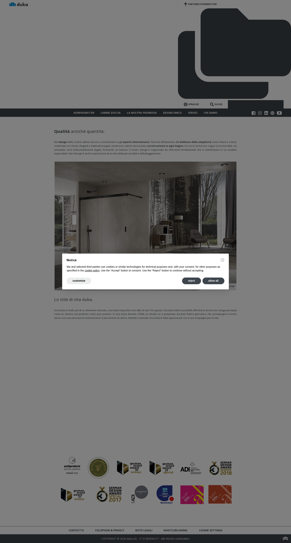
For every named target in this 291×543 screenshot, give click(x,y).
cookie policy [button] (92, 270)
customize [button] (79, 280)
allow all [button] (213, 280)
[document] (145, 265)
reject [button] (191, 280)
